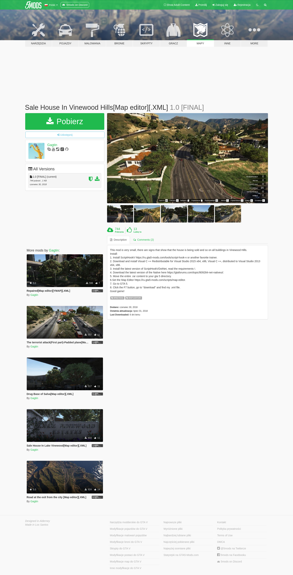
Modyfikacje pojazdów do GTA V (128, 528)
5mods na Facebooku (231, 555)
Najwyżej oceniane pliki (177, 548)
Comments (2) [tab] (143, 239)
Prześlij (201, 4)
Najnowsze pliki (172, 522)
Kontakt (221, 522)
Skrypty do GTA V (120, 548)
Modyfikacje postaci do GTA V (127, 554)
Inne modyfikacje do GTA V (125, 568)
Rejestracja (242, 4)
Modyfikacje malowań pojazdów (128, 535)
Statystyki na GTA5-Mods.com (181, 554)
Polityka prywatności (229, 528)
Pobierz (64, 121)
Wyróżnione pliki (173, 528)
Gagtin (52, 145)
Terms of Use (224, 535)
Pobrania (119, 232)
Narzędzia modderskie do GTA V (129, 522)
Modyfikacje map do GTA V (125, 561)
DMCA (221, 541)
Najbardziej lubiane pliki (177, 535)
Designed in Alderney (37, 520)
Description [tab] (118, 239)
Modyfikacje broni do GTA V (126, 541)
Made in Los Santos (36, 524)
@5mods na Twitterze (231, 548)
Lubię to (137, 232)
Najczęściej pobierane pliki (179, 541)
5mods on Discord (229, 561)
